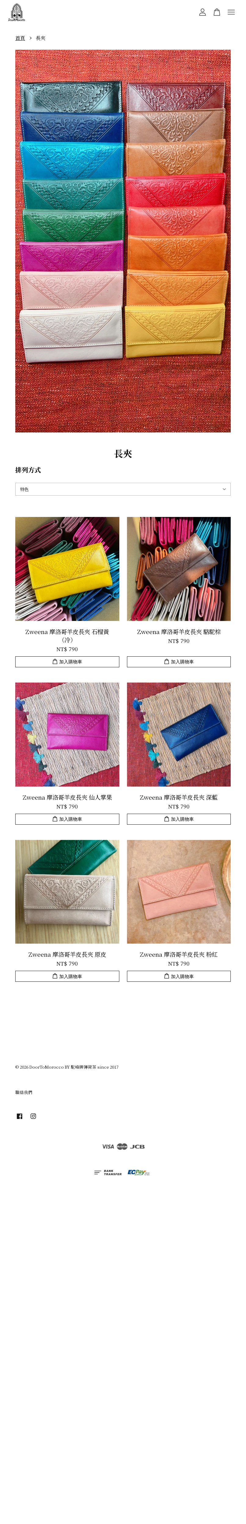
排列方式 (28, 469)
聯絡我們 (23, 1092)
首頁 (20, 37)
